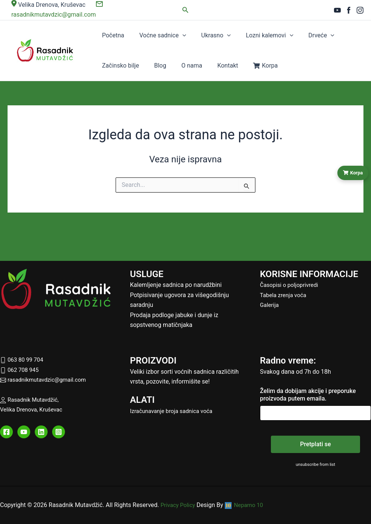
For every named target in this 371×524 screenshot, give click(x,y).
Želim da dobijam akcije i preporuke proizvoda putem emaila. (308, 394)
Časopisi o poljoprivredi (291, 284)
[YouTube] (337, 10)
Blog (104, 65)
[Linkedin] (41, 431)
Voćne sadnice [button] (151, 35)
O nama (127, 65)
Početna (109, 35)
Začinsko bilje (324, 35)
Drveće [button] (286, 35)
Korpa (185, 65)
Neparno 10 (247, 505)
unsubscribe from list (315, 464)
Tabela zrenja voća (285, 295)
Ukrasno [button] (196, 35)
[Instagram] (360, 10)
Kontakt (155, 65)
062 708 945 (20, 369)
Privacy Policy (179, 505)
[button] (185, 10)
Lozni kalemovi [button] (242, 35)
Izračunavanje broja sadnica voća (174, 411)
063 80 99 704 (23, 359)
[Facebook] (348, 10)
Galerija (270, 304)
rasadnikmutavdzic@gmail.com (46, 379)
